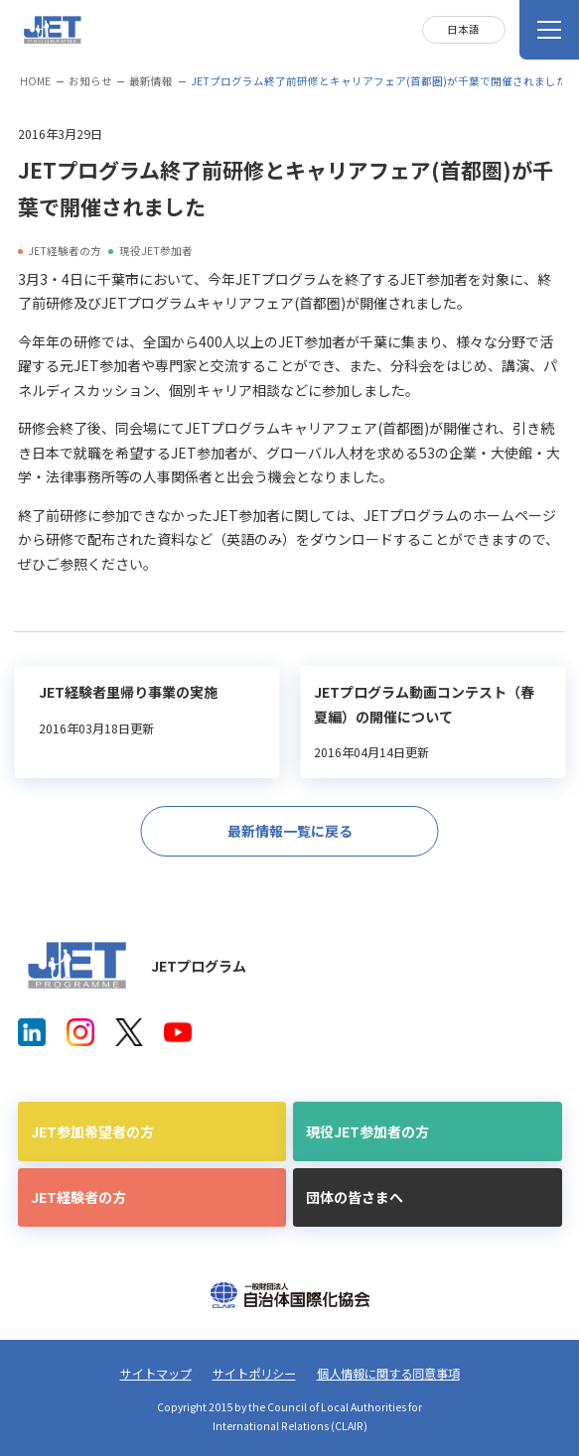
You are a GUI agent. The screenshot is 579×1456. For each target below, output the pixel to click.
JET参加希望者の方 (92, 1131)
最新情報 (151, 80)
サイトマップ (156, 1374)
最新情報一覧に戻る (290, 831)
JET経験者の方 (78, 1197)
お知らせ (90, 80)
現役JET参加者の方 (367, 1131)
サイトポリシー (254, 1374)
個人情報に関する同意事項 (388, 1374)
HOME (35, 80)
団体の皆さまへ (354, 1197)
